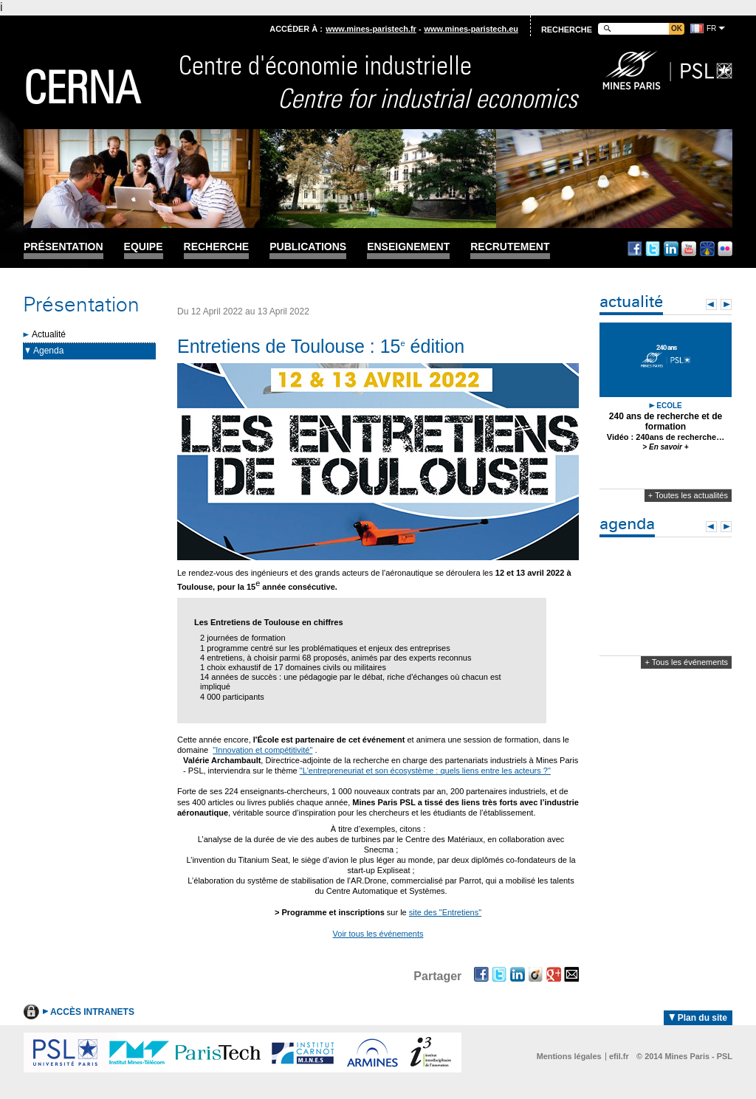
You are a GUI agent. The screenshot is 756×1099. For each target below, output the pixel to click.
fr (711, 28)
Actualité (49, 334)
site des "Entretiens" (445, 912)
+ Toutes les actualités (688, 495)
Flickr (725, 248)
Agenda (48, 350)
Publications (307, 246)
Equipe (143, 246)
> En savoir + (665, 447)
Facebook (635, 248)
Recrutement (509, 246)
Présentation (63, 246)
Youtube (688, 248)
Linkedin (671, 248)
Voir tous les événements (378, 933)
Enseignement (408, 246)
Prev (711, 304)
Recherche (217, 246)
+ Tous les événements (686, 662)
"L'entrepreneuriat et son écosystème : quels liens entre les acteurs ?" (425, 770)
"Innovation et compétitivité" (262, 749)
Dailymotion (707, 248)
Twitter (652, 248)
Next (726, 304)
